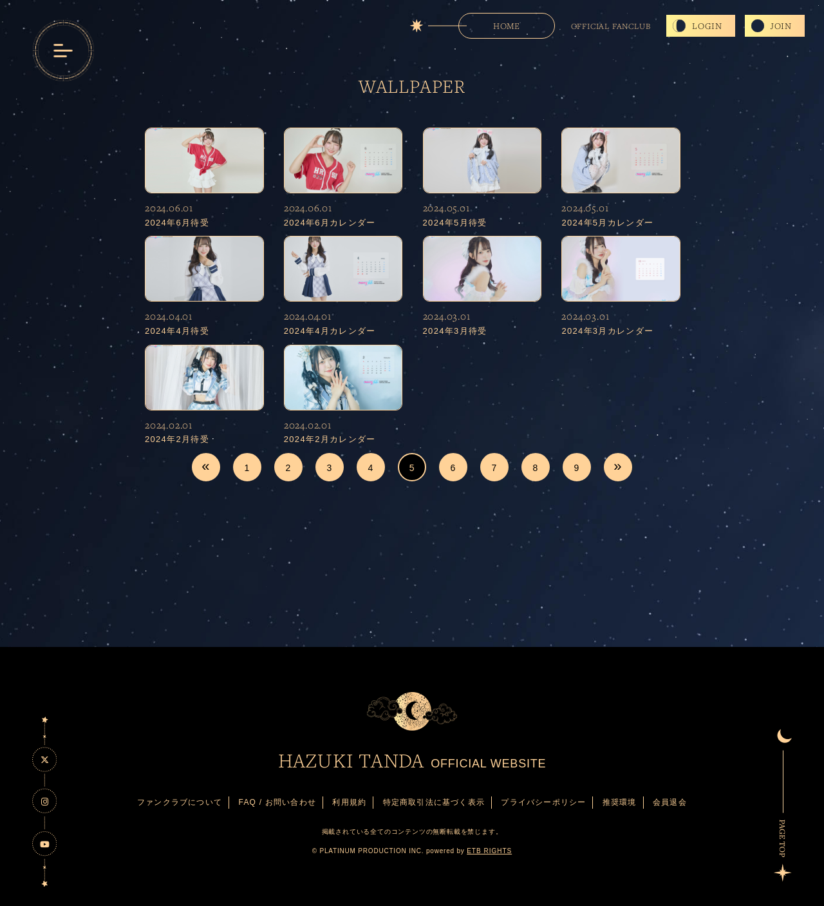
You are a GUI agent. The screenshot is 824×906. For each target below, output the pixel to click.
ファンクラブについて (179, 802)
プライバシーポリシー (543, 802)
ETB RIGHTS (489, 850)
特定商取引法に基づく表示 (434, 802)
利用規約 (349, 802)
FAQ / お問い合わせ (277, 802)
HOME (506, 26)
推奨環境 (620, 802)
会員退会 (670, 802)
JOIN (781, 26)
